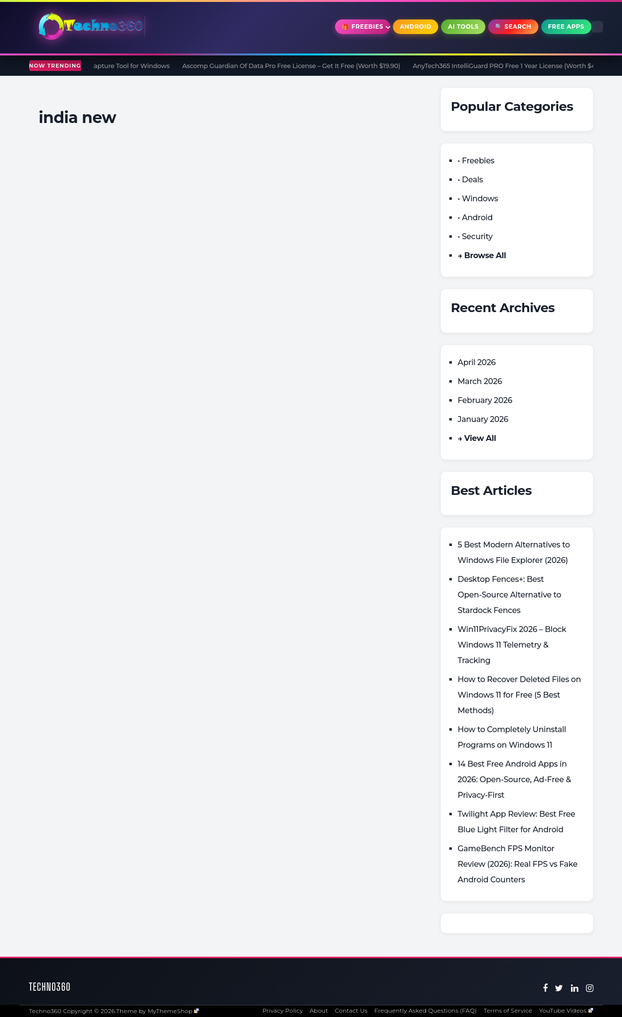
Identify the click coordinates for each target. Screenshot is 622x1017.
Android (415, 26)
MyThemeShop (173, 1011)
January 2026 (483, 419)
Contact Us (351, 1010)
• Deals (470, 179)
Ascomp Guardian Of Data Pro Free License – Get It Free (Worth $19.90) (300, 66)
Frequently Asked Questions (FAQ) (425, 1010)
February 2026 (485, 400)
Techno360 (50, 986)
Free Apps (566, 26)
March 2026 (480, 381)
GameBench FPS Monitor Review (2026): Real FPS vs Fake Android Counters (518, 864)
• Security (475, 236)
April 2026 (477, 362)
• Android (475, 217)
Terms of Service (507, 1010)
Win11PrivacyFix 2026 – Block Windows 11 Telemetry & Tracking (512, 645)
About (319, 1010)
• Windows (478, 198)
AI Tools (463, 26)
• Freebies (476, 160)
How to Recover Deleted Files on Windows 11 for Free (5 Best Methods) (519, 695)
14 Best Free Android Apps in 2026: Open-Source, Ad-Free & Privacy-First (514, 779)
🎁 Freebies (362, 26)
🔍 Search (513, 26)
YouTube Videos (566, 1010)
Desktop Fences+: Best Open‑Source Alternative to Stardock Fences (509, 595)
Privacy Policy (282, 1010)
